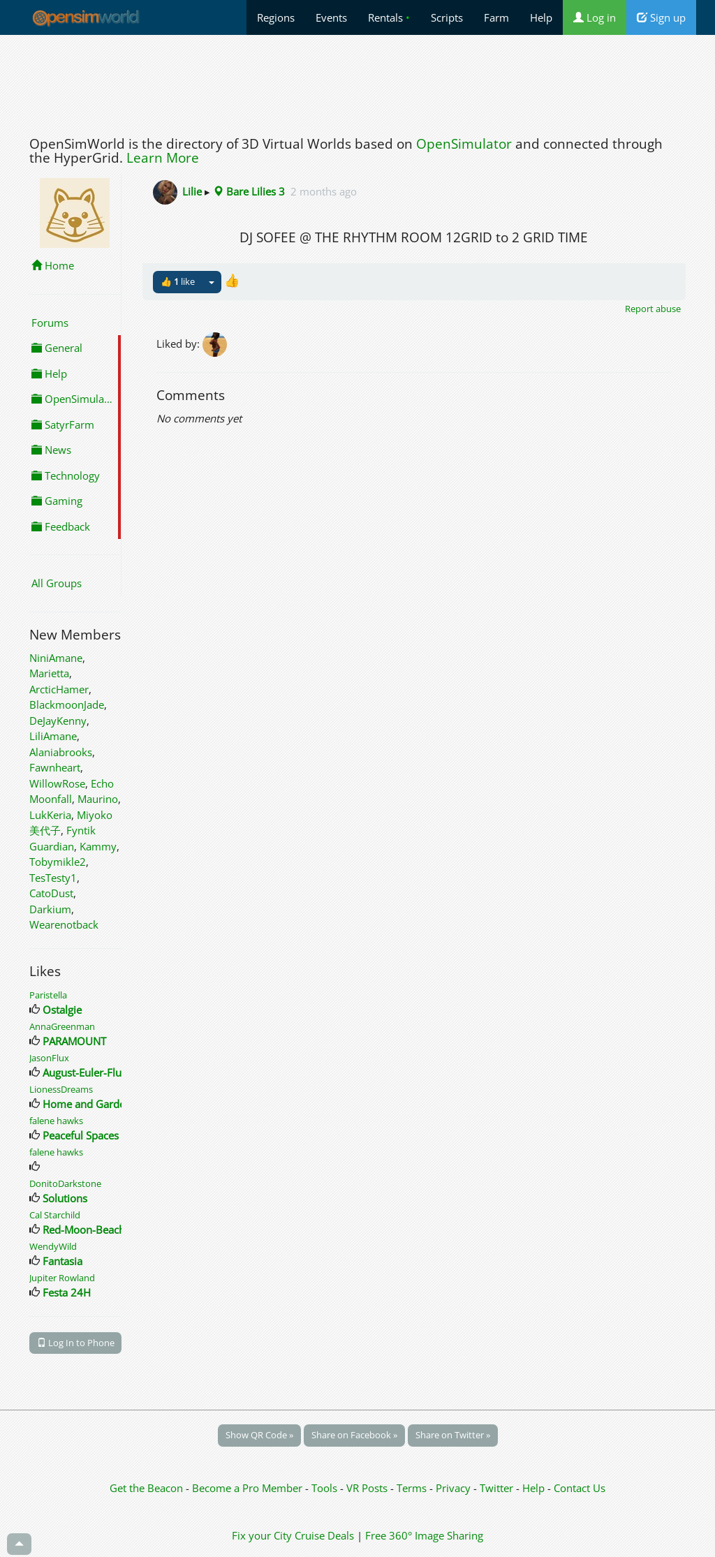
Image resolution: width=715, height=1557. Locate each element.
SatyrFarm (62, 424)
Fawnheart (54, 767)
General (56, 348)
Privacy (453, 1488)
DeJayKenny (58, 721)
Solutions (65, 1198)
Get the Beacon (146, 1488)
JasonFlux (49, 1057)
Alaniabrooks (60, 752)
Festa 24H (67, 1292)
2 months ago (323, 191)
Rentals (389, 17)
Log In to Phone (76, 1342)
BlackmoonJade (66, 704)
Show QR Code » (259, 1435)
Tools (325, 1488)
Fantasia (62, 1261)
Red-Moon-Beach (84, 1230)
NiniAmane (55, 658)
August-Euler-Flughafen (98, 1072)
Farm (496, 17)
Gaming (56, 501)
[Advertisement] (357, 81)
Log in (594, 17)
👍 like (178, 281)
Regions (276, 17)
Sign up (661, 17)
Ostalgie (62, 1010)
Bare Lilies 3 (249, 191)
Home (52, 265)
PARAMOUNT (74, 1041)
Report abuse (653, 308)
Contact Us (579, 1488)
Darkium (50, 909)
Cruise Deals (324, 1535)
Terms (413, 1488)
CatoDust (51, 893)
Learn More (162, 158)
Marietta (49, 673)
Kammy (98, 846)
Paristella (48, 995)
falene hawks (56, 1120)
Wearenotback (63, 924)
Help (541, 17)
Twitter (496, 1488)
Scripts (447, 17)
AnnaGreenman (62, 1026)
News (51, 450)
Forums (49, 323)
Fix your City (262, 1535)
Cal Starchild (54, 1215)
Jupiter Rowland (62, 1277)
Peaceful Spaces (81, 1135)
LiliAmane (53, 736)
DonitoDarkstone (65, 1183)
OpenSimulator (464, 144)
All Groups (56, 583)
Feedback (60, 526)
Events (331, 17)
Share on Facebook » (354, 1435)
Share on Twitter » (452, 1435)
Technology (65, 475)
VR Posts (368, 1488)
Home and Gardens (89, 1104)
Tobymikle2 (57, 862)
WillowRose (57, 783)
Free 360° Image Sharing (424, 1535)
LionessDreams (61, 1089)
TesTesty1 (53, 878)
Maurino (98, 799)
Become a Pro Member (248, 1488)
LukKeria (50, 815)
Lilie (192, 191)
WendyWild (53, 1246)
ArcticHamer (59, 689)
